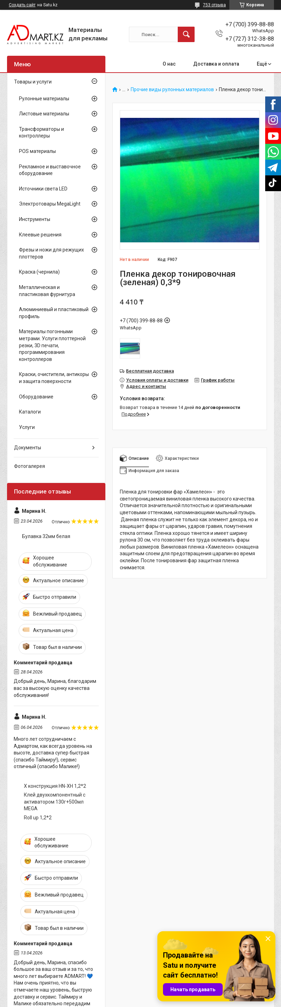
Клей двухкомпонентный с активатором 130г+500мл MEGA (54, 801)
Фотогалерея (29, 466)
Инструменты (34, 219)
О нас (169, 64)
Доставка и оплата (216, 64)
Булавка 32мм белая (46, 536)
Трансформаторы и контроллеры (41, 132)
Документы (27, 447)
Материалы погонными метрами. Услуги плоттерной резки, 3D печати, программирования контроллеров (52, 345)
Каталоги (30, 412)
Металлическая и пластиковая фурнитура (47, 290)
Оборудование (36, 397)
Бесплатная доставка (150, 371)
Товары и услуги (33, 82)
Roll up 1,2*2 (38, 817)
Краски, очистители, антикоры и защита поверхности (54, 377)
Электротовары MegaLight (49, 204)
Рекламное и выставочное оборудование (50, 170)
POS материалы (37, 151)
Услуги (27, 427)
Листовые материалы (44, 113)
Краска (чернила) (39, 272)
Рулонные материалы (44, 98)
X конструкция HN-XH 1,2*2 (55, 786)
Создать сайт (22, 4)
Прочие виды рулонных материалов (172, 89)
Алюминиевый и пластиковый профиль (54, 313)
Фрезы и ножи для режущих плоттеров (51, 253)
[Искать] (186, 34)
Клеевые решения (40, 234)
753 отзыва (214, 4)
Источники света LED (43, 189)
